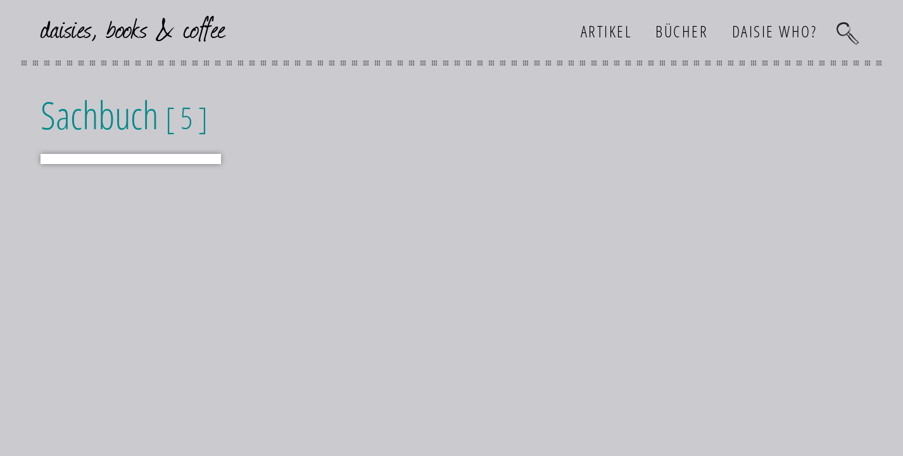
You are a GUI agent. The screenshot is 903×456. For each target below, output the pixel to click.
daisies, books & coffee (133, 27)
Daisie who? (775, 31)
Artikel (607, 31)
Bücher (681, 31)
